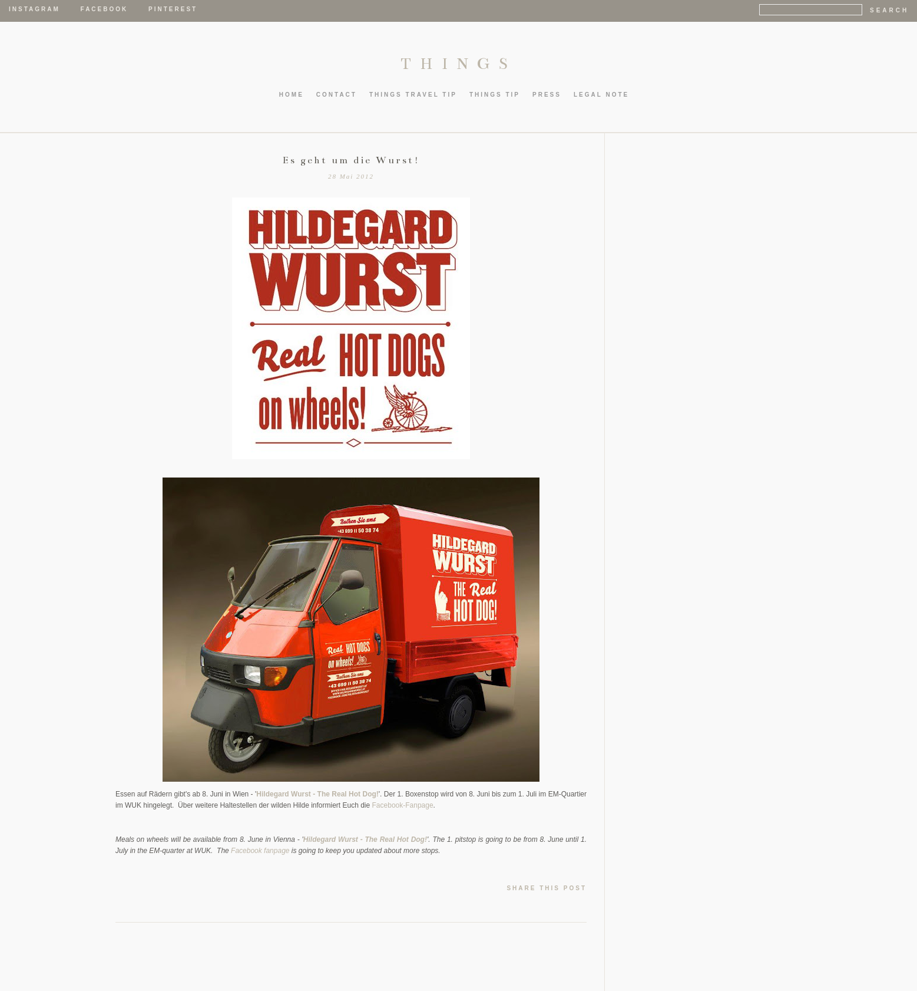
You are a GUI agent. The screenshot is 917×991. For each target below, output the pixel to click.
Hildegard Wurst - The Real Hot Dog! (317, 794)
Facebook (104, 9)
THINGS (458, 64)
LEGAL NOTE (601, 94)
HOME (291, 94)
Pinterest (172, 9)
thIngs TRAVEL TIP (413, 94)
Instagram (34, 9)
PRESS (546, 94)
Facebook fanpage (260, 851)
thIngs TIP (494, 94)
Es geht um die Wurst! (351, 160)
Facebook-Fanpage (402, 805)
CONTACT (336, 94)
